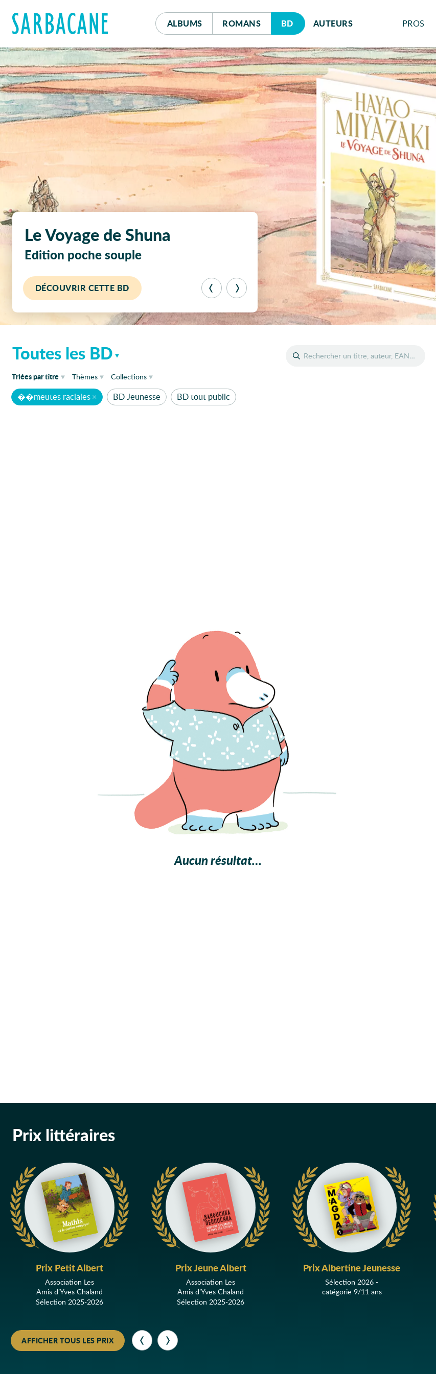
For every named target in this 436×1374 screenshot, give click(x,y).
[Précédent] (211, 288)
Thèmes (85, 376)
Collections (129, 376)
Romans (241, 23)
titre (35, 376)
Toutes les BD (62, 353)
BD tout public (203, 396)
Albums (184, 23)
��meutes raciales (53, 396)
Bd (293, 20)
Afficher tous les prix (67, 1340)
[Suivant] (236, 288)
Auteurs (333, 23)
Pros (413, 23)
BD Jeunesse (136, 396)
